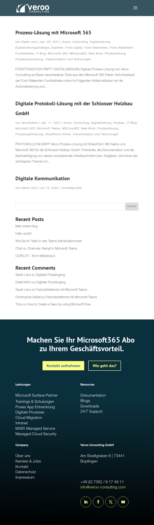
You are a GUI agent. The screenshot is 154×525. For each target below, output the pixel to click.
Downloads (89, 406)
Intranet (21, 423)
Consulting (80, 42)
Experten (57, 48)
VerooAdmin (29, 123)
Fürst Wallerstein (96, 48)
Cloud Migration (28, 418)
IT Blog (41, 53)
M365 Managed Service (35, 429)
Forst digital (74, 48)
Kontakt (21, 467)
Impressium (24, 478)
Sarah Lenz (29, 42)
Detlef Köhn (23, 282)
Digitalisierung (100, 42)
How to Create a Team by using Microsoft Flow (59, 304)
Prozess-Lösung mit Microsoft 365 (53, 32)
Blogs (85, 401)
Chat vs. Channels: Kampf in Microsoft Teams (46, 249)
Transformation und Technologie (68, 59)
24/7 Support (91, 412)
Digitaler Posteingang (50, 275)
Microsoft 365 (58, 53)
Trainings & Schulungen (34, 402)
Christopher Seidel (28, 297)
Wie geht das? (105, 365)
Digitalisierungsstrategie (32, 48)
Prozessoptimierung (29, 59)
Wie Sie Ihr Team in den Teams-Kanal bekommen (48, 241)
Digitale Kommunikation (42, 178)
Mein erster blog (26, 226)
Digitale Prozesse (29, 412)
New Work (96, 53)
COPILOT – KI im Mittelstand (35, 256)
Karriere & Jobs (28, 462)
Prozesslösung (115, 53)
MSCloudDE (78, 53)
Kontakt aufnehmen (63, 365)
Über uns (22, 456)
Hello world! (23, 234)
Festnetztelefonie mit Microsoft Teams (61, 290)
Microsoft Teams (48, 128)
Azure (66, 42)
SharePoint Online (58, 134)
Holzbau (119, 123)
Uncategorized (72, 188)
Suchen (131, 206)
